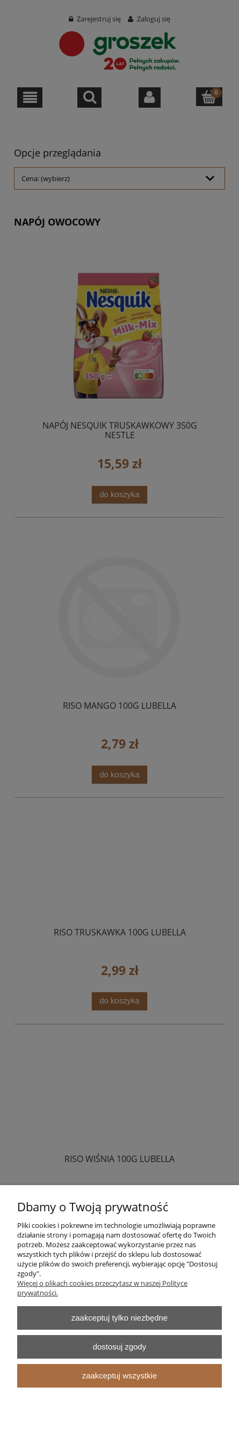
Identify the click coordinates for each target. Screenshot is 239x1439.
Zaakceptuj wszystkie (119, 1375)
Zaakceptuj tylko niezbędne (119, 1317)
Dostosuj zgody (120, 1346)
